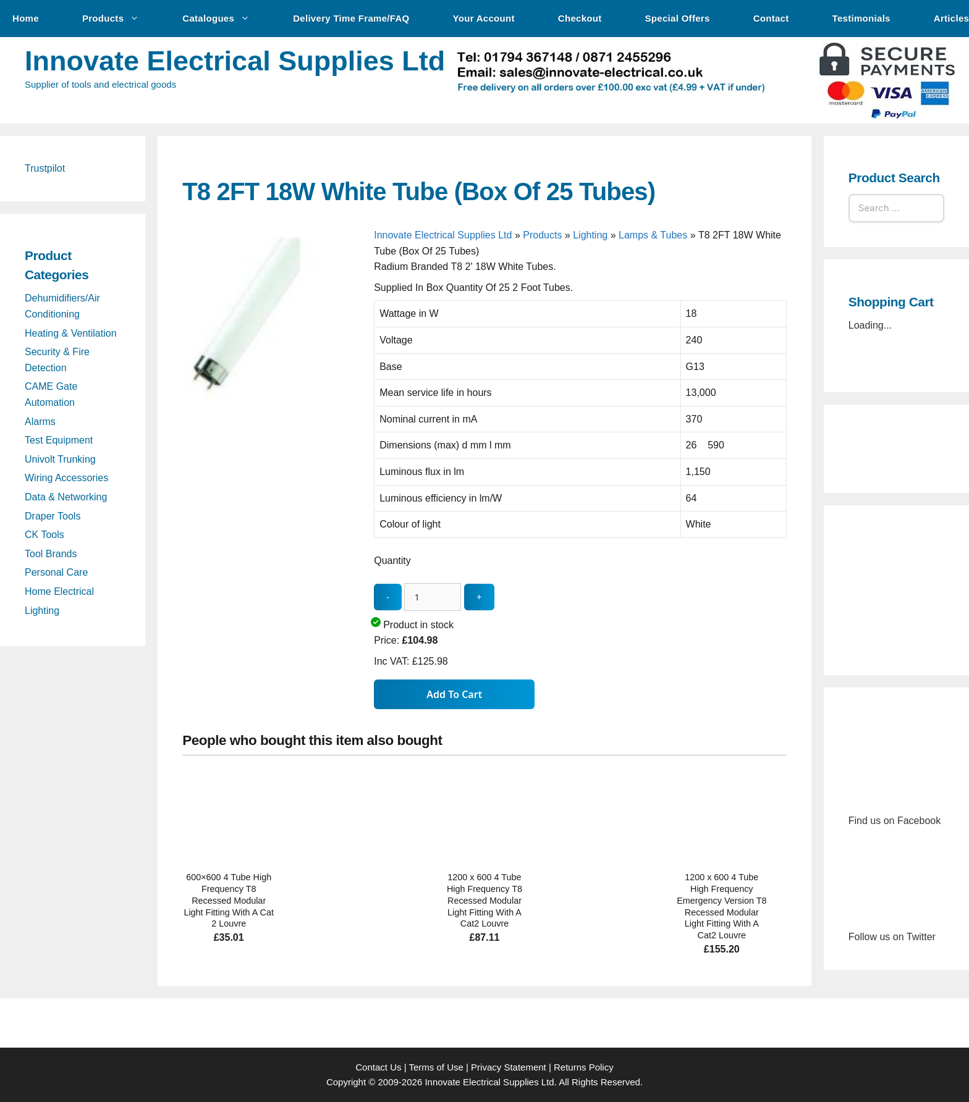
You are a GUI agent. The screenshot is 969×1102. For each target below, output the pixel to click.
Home (25, 18)
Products (116, 18)
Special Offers (677, 18)
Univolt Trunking (60, 459)
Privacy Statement (508, 1067)
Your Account (484, 18)
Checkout (580, 18)
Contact (771, 18)
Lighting (590, 235)
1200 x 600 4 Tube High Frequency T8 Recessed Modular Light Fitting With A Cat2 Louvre (484, 900)
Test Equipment (59, 440)
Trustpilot (45, 168)
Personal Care (56, 572)
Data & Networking (66, 497)
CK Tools (44, 534)
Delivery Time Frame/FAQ (351, 18)
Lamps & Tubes (653, 235)
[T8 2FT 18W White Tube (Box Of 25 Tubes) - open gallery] (275, 419)
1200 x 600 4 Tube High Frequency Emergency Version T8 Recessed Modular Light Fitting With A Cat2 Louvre (721, 906)
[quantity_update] (432, 597)
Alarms (40, 421)
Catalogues (222, 18)
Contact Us (378, 1067)
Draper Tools (52, 516)
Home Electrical (59, 591)
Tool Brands (51, 554)
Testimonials (861, 18)
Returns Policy (584, 1067)
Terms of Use (435, 1067)
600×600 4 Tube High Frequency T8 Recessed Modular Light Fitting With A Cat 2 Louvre (229, 900)
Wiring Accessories (66, 478)
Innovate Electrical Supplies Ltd (235, 61)
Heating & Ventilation (71, 333)
